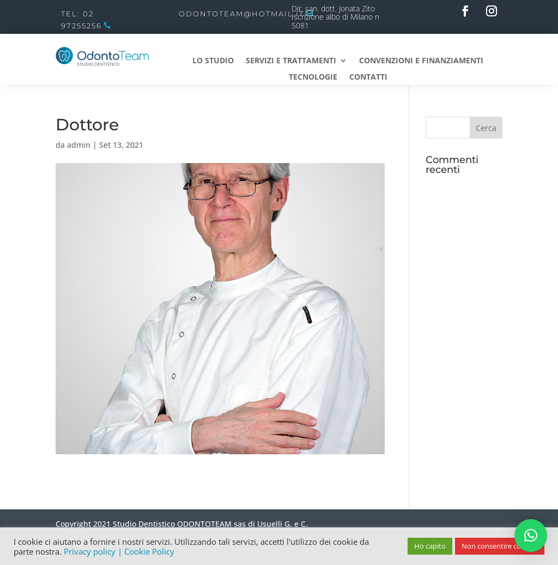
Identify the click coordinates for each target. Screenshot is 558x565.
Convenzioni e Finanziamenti (421, 61)
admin (78, 145)
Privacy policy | (94, 551)
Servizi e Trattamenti (291, 61)
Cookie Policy (149, 551)
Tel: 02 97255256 (81, 19)
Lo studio (213, 61)
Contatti (368, 77)
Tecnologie (313, 77)
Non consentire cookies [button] (500, 546)
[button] (530, 535)
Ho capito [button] (430, 546)
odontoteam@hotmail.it (241, 13)
